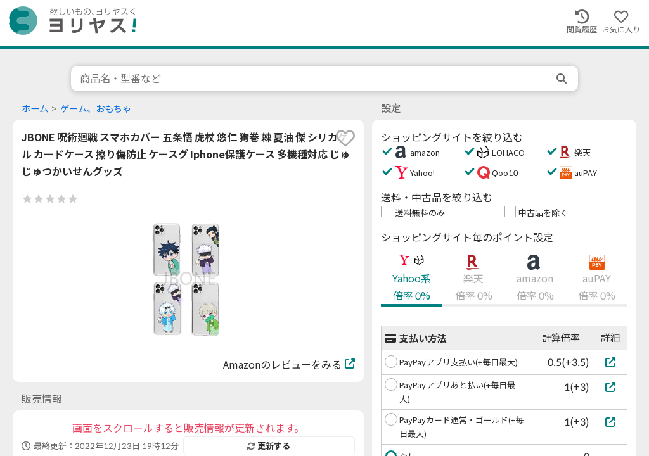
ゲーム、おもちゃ (95, 108)
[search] (562, 78)
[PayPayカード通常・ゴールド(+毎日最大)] (610, 421)
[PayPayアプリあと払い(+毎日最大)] (610, 386)
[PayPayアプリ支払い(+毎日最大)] (610, 361)
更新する (268, 446)
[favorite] (345, 138)
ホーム (35, 108)
